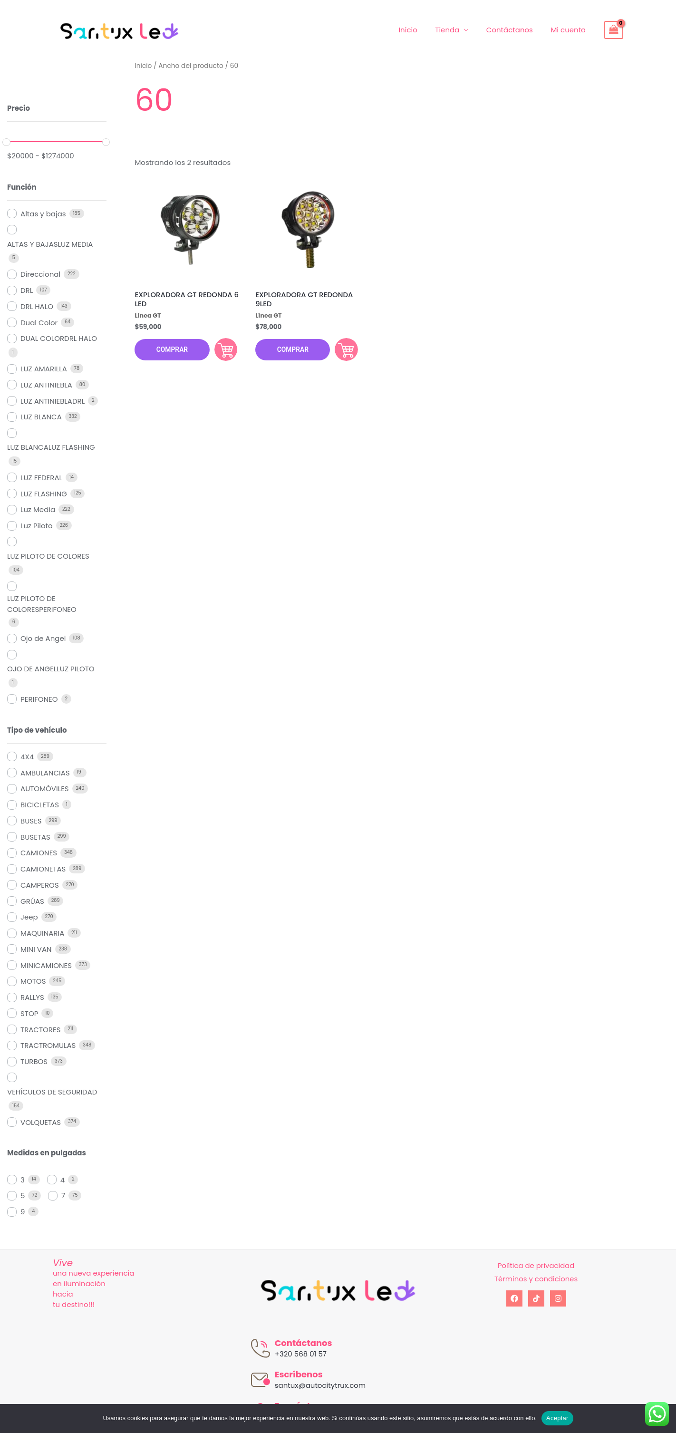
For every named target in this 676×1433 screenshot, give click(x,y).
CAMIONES (38, 853)
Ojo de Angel (43, 638)
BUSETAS (35, 837)
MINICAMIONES (46, 965)
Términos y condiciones (536, 1279)
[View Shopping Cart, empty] (613, 30)
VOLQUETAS (40, 1122)
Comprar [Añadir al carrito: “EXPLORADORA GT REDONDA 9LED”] (345, 350)
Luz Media (37, 509)
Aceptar (557, 1418)
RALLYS (32, 997)
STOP (29, 1013)
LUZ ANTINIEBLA (46, 385)
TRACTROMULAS (48, 1045)
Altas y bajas (43, 214)
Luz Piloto (36, 526)
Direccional (40, 274)
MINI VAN (36, 949)
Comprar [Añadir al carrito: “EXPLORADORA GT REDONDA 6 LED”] (224, 350)
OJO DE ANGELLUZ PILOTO (51, 669)
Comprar (171, 350)
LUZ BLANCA (41, 417)
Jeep (29, 917)
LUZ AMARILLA (43, 369)
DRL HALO (36, 306)
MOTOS (33, 981)
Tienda (456, 30)
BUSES (31, 821)
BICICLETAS (39, 805)
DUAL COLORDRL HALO (58, 338)
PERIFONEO (39, 699)
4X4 (27, 757)
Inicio (420, 30)
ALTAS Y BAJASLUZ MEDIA (50, 244)
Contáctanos (515, 30)
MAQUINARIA (42, 933)
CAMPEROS (39, 885)
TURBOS (34, 1061)
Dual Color (39, 323)
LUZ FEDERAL (41, 478)
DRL (26, 290)
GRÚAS (32, 901)
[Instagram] (558, 1298)
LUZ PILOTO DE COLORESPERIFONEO (42, 603)
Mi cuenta (570, 30)
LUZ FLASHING (43, 494)
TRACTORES (40, 1030)
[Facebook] (514, 1298)
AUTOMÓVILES (44, 789)
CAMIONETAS (43, 869)
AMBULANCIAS (45, 773)
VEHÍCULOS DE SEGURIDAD (52, 1092)
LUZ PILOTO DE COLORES (48, 556)
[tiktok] (536, 1298)
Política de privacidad (536, 1265)
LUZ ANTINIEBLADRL (52, 401)
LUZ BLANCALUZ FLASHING (51, 447)
